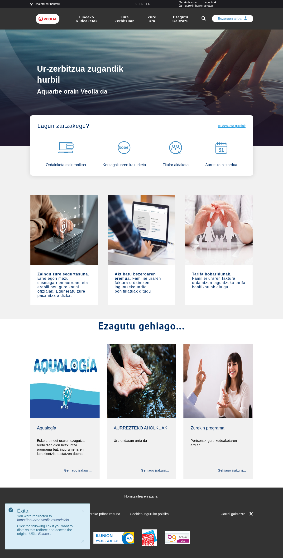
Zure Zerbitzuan (125, 19)
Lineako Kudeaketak (87, 19)
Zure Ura (152, 19)
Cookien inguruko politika (149, 514)
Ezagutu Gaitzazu (181, 19)
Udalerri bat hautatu (47, 4)
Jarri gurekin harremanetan (196, 5)
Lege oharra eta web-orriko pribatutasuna (88, 514)
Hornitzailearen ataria (140, 496)
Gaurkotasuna (188, 2)
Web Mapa (38, 514)
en (141, 4)
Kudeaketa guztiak (231, 126)
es (135, 4)
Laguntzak (209, 2)
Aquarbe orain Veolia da (72, 91)
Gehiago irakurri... (78, 470)
